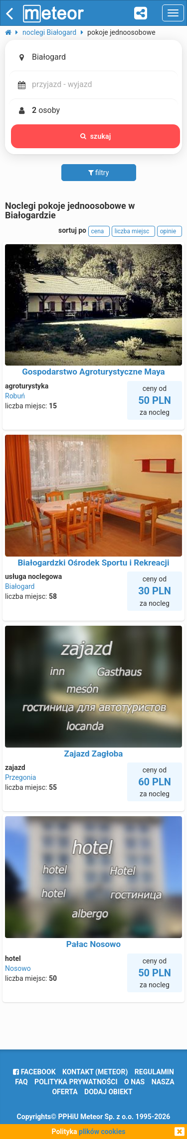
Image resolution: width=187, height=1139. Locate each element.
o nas (134, 1082)
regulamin (154, 1072)
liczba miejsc (133, 231)
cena (99, 231)
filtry (98, 173)
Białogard (20, 586)
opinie (169, 231)
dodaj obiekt (108, 1092)
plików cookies (102, 1132)
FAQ (21, 1082)
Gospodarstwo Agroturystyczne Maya (93, 372)
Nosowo (18, 968)
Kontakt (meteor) (95, 1072)
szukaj (95, 136)
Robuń (15, 396)
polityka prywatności (75, 1082)
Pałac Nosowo (93, 944)
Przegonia (20, 777)
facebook (34, 1072)
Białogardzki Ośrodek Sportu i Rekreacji (93, 563)
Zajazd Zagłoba (93, 754)
